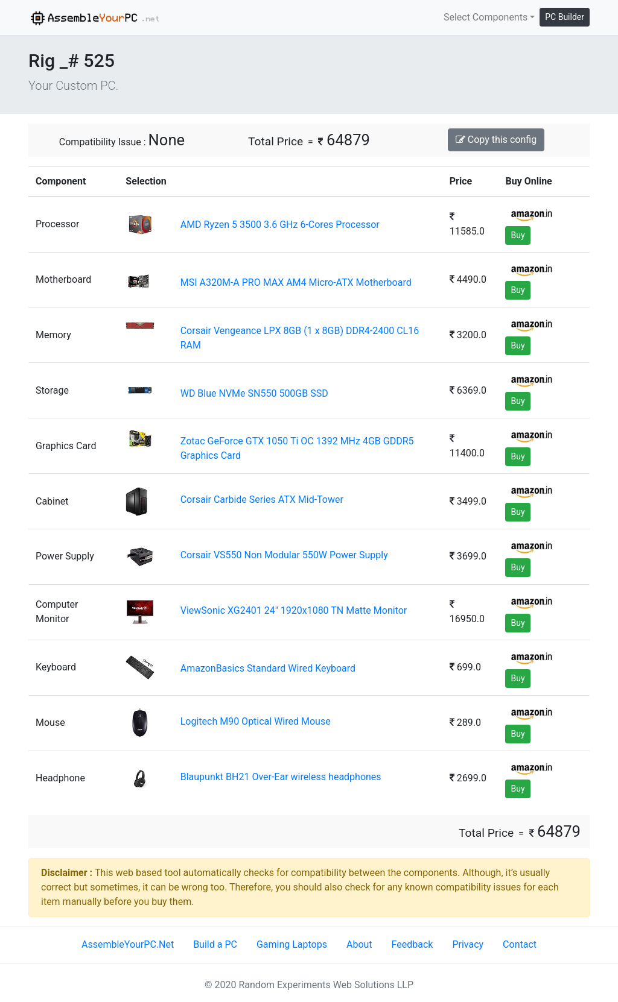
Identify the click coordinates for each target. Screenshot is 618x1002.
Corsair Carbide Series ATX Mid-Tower (261, 499)
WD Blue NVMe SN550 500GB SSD (254, 393)
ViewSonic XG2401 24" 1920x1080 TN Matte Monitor (293, 610)
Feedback (412, 944)
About (359, 944)
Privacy (467, 944)
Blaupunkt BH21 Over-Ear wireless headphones (280, 777)
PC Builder (564, 17)
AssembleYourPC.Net (127, 944)
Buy (517, 235)
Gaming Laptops (291, 944)
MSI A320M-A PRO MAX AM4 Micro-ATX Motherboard (296, 282)
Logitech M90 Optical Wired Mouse (255, 721)
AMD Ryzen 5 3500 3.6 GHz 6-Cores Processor (280, 224)
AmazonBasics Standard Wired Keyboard (267, 668)
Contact (520, 944)
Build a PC (215, 944)
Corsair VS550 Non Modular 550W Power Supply (284, 555)
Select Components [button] (485, 17)
